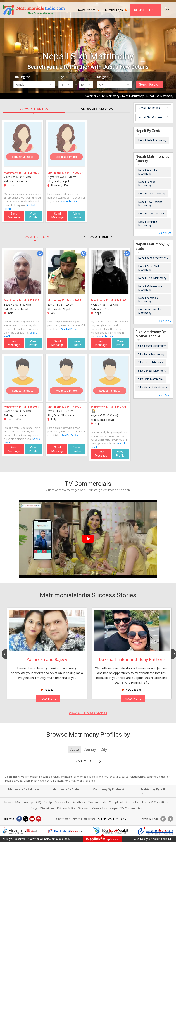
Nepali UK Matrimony (151, 213)
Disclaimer (47, 808)
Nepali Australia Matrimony (147, 171)
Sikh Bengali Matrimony (152, 370)
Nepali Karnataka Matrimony (148, 299)
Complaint (116, 802)
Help (168, 10)
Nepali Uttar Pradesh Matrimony (150, 311)
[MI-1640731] (110, 378)
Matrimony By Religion (23, 791)
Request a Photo (22, 156)
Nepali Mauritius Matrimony (148, 223)
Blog (34, 808)
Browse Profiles (87, 10)
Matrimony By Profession (110, 791)
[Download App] (163, 819)
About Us (132, 802)
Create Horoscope (105, 808)
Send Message (14, 215)
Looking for (21, 77)
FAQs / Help (44, 802)
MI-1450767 (75, 173)
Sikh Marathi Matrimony (152, 387)
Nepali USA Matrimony (151, 193)
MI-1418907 (75, 406)
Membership (24, 802)
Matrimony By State (65, 791)
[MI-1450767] (66, 144)
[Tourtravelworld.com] (110, 831)
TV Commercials (131, 808)
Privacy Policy (66, 808)
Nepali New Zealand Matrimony (150, 203)
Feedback (79, 802)
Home (8, 802)
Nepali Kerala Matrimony (153, 258)
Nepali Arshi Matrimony (152, 140)
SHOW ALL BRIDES (33, 109)
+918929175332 (111, 819)
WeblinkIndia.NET (163, 839)
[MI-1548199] (110, 272)
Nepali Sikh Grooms (150, 117)
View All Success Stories (88, 713)
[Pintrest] (38, 819)
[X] (25, 819)
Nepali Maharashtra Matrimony (150, 287)
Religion (102, 77)
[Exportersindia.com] (155, 831)
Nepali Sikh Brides (149, 108)
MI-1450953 (75, 300)
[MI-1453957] (23, 378)
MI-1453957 (31, 406)
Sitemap (83, 808)
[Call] (40, 254)
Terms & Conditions (155, 802)
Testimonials (97, 802)
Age (61, 77)
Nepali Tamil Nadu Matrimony (149, 268)
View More (165, 232)
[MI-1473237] (22, 272)
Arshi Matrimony (88, 760)
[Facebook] (19, 819)
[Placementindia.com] (20, 831)
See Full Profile (69, 201)
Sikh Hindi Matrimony (150, 362)
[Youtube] (32, 819)
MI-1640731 (118, 406)
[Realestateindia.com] (65, 831)
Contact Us (62, 802)
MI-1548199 (118, 300)
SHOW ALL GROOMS (97, 109)
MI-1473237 (31, 300)
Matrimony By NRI (153, 791)
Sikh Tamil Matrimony (151, 354)
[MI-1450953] (66, 272)
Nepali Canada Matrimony (147, 183)
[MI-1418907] (66, 378)
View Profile (33, 215)
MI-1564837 (31, 173)
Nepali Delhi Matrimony (152, 278)
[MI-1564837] (23, 144)
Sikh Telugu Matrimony (152, 345)
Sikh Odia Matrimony (150, 379)
